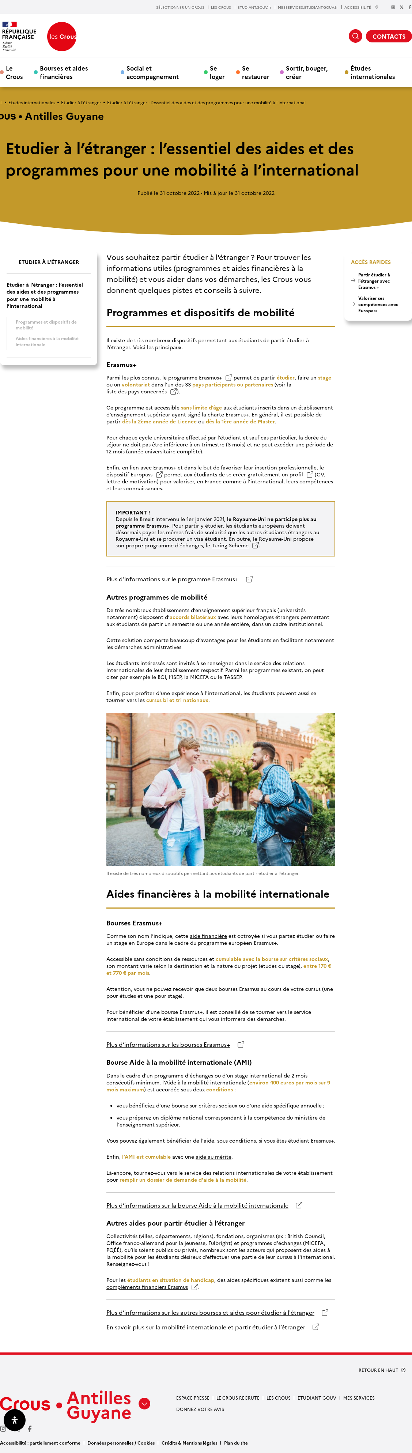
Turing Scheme (230, 545)
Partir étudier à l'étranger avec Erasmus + (374, 280)
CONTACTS (389, 36)
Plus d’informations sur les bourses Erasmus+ (168, 1044)
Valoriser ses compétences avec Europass (378, 304)
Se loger (217, 72)
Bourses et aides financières (64, 72)
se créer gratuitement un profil (264, 474)
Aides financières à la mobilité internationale (47, 341)
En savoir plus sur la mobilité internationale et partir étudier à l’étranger (205, 1327)
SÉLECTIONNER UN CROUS (180, 7)
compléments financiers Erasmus (147, 1286)
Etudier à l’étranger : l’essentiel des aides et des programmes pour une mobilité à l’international (45, 295)
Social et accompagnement (152, 72)
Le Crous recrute (238, 1397)
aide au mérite (213, 1156)
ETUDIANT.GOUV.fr (254, 7)
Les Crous (279, 1397)
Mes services (359, 1397)
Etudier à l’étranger (81, 102)
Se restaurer (255, 72)
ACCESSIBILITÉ (361, 7)
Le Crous (14, 72)
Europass (141, 474)
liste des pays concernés (136, 391)
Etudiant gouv (317, 1397)
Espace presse (192, 1397)
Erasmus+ (210, 377)
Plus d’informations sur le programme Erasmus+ (172, 578)
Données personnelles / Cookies (121, 1442)
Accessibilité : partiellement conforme (40, 1442)
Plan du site (236, 1442)
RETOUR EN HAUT (378, 1370)
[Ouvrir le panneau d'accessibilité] (15, 1420)
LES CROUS (221, 7)
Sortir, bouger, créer (307, 72)
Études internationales (373, 72)
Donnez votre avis (200, 1409)
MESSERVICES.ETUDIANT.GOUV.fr (308, 7)
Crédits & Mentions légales (189, 1442)
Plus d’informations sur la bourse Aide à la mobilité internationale (197, 1205)
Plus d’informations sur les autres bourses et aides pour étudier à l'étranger (210, 1312)
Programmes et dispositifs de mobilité (46, 324)
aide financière (208, 935)
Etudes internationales (31, 102)
